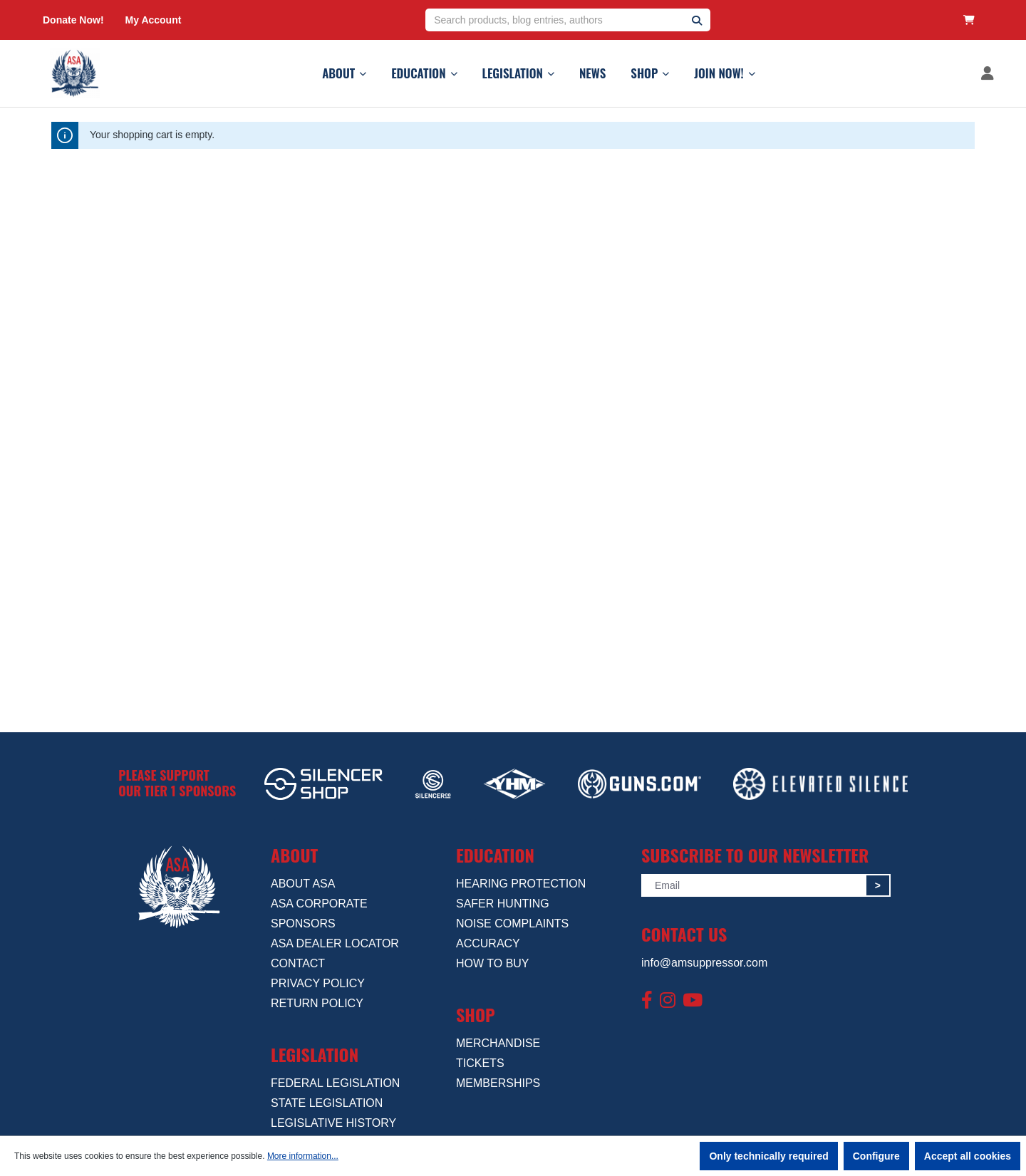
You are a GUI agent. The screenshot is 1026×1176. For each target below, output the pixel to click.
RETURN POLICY (317, 1003)
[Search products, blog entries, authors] (554, 20)
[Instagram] (667, 1000)
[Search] (696, 20)
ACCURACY (488, 943)
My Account (153, 20)
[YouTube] (693, 1000)
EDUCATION (424, 73)
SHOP (650, 73)
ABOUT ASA (303, 884)
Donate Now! (73, 20)
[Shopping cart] (969, 20)
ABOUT (344, 73)
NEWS (592, 73)
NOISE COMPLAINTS (512, 923)
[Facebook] (647, 1000)
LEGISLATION (518, 73)
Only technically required (768, 1156)
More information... (302, 1156)
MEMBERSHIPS (498, 1083)
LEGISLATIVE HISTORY (333, 1123)
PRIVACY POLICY (318, 983)
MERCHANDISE (498, 1043)
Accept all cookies (967, 1156)
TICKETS (480, 1063)
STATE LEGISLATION (327, 1103)
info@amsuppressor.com (704, 963)
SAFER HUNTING (502, 903)
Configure (876, 1156)
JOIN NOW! (724, 73)
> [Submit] (878, 885)
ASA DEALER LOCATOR (335, 943)
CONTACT (298, 963)
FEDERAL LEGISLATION (335, 1083)
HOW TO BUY (492, 963)
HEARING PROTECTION (521, 884)
